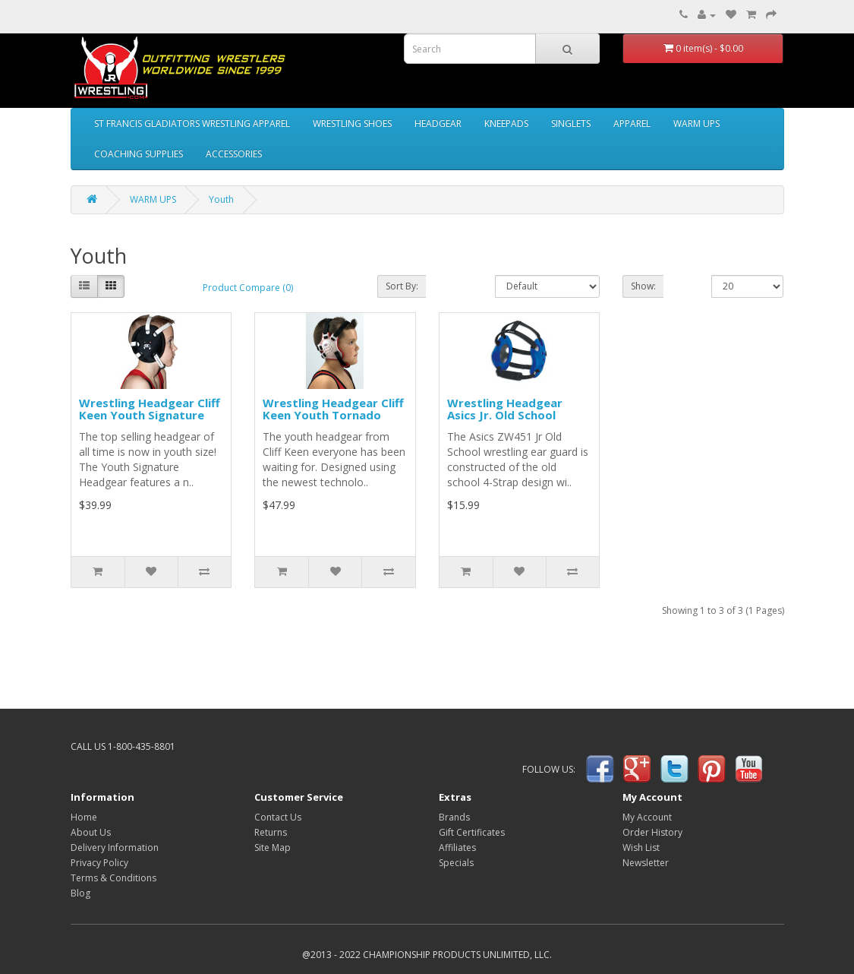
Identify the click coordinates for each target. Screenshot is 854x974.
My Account (647, 817)
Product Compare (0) (248, 287)
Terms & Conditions (113, 877)
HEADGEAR (438, 123)
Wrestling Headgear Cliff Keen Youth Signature (149, 409)
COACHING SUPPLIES (138, 153)
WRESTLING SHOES (352, 123)
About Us (91, 832)
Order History (652, 832)
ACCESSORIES (234, 153)
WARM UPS (696, 123)
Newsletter (645, 862)
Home (84, 817)
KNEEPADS (506, 123)
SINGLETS (571, 123)
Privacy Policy (99, 862)
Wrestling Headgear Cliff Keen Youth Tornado (333, 409)
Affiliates (457, 847)
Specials (456, 862)
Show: (643, 286)
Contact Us (277, 817)
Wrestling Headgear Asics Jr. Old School (505, 409)
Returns (270, 832)
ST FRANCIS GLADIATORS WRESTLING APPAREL (192, 123)
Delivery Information (115, 847)
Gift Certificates (472, 832)
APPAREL (632, 123)
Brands (454, 817)
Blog (80, 893)
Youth (221, 199)
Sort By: (402, 286)
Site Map (272, 847)
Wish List (641, 847)
